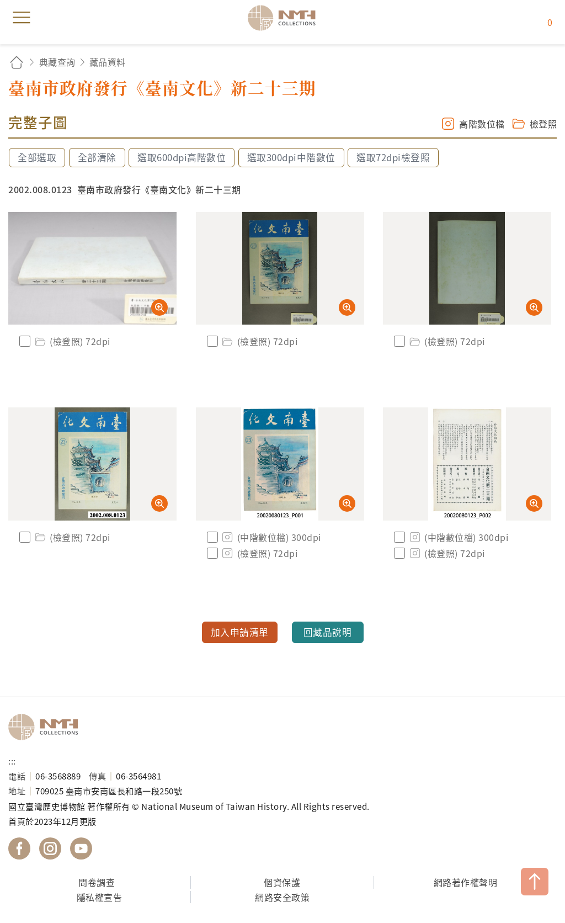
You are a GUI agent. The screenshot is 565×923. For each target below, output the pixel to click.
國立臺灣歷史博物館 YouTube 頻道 (81, 848)
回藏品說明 (327, 632)
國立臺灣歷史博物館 (47, 727)
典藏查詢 (57, 61)
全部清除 (97, 157)
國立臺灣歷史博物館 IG (50, 848)
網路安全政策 (282, 897)
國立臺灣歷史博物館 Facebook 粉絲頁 (19, 848)
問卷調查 (96, 882)
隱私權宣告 (99, 897)
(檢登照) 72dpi (71, 341)
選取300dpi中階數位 (291, 157)
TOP (534, 881)
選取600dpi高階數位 (181, 157)
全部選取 (37, 157)
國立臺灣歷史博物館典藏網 (285, 17)
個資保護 (282, 882)
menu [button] (21, 17)
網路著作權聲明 (466, 882)
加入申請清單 (240, 632)
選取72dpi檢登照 (393, 157)
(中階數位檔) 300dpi (271, 537)
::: (12, 761)
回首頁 (16, 62)
